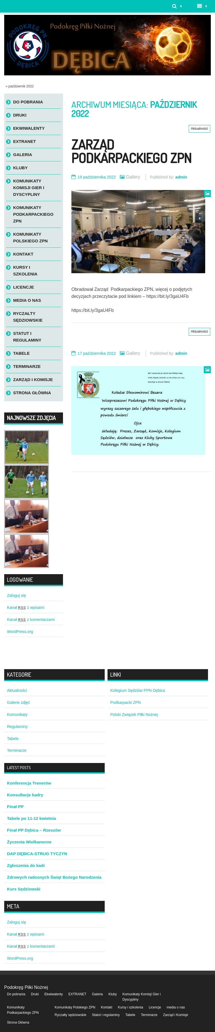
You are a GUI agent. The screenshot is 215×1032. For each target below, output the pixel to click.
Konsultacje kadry (25, 794)
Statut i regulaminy (27, 336)
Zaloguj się (16, 595)
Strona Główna (32, 392)
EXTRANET (24, 141)
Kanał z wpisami (25, 607)
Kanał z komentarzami (31, 619)
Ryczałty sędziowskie (28, 317)
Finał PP (15, 806)
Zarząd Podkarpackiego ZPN (131, 151)
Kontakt (23, 254)
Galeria (22, 154)
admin (181, 177)
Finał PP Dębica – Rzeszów (34, 830)
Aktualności (199, 129)
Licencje (23, 287)
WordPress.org (20, 631)
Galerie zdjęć (18, 702)
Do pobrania (28, 101)
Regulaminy (17, 726)
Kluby (20, 167)
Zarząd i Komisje (33, 379)
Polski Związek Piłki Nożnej (134, 714)
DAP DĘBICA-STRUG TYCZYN (37, 853)
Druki (20, 115)
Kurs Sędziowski (23, 889)
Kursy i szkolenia (25, 270)
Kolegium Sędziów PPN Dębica (137, 690)
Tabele (21, 353)
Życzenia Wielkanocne (29, 841)
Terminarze (27, 366)
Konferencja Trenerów (29, 783)
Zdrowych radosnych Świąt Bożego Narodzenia (54, 877)
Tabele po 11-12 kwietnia (31, 818)
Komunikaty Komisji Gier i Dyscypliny (28, 187)
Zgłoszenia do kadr (26, 865)
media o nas (27, 300)
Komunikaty (17, 714)
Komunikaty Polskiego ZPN (30, 237)
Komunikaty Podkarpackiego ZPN (33, 214)
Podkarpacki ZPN (125, 702)
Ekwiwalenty (29, 128)
